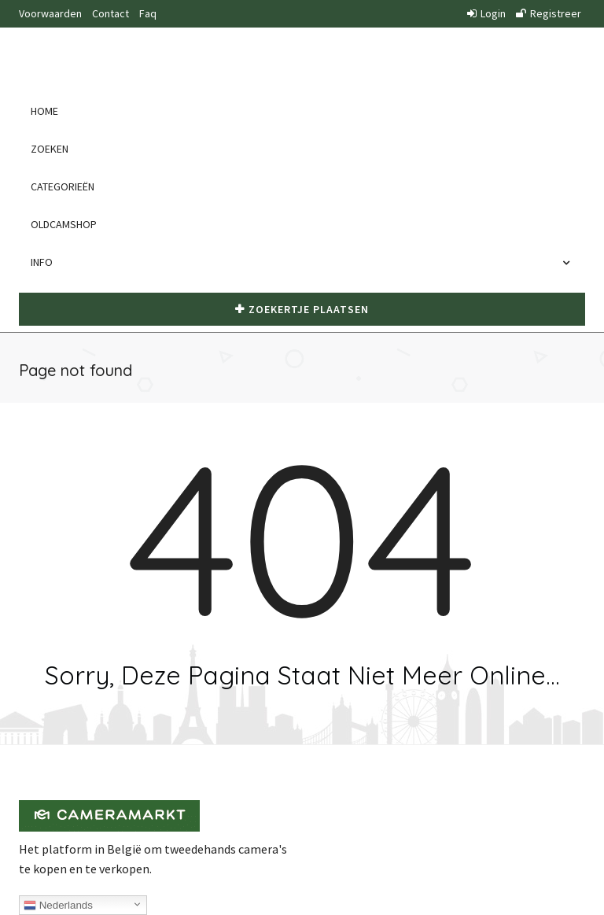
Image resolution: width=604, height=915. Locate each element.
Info (46, 262)
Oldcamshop (64, 224)
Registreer (548, 13)
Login (486, 13)
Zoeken (49, 149)
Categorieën (62, 186)
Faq (148, 13)
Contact (110, 13)
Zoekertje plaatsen (302, 309)
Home (44, 111)
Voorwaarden (50, 13)
